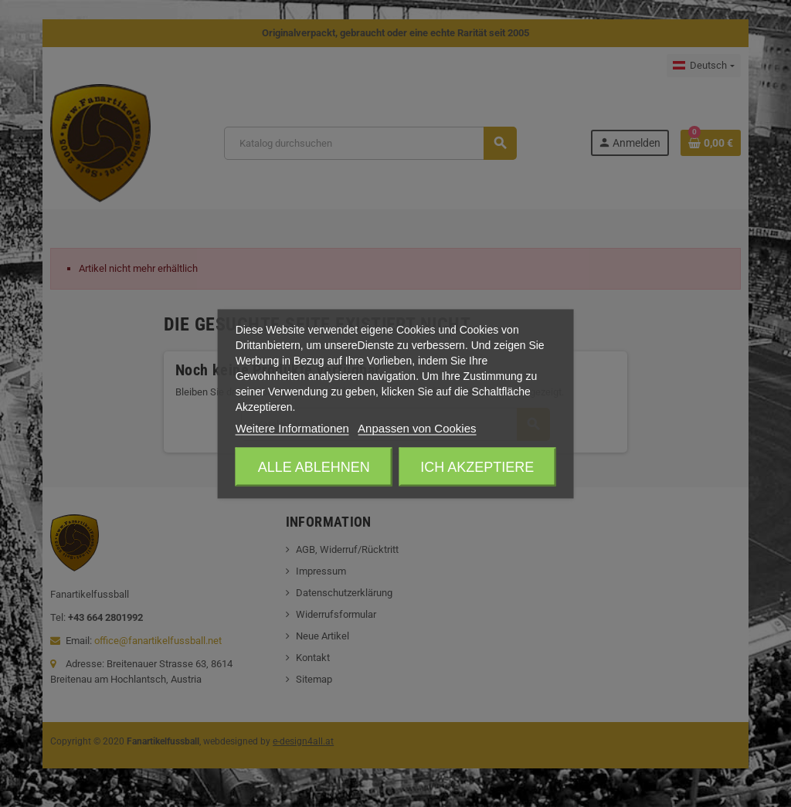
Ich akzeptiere (477, 466)
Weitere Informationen (292, 427)
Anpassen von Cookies (417, 427)
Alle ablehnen (314, 466)
